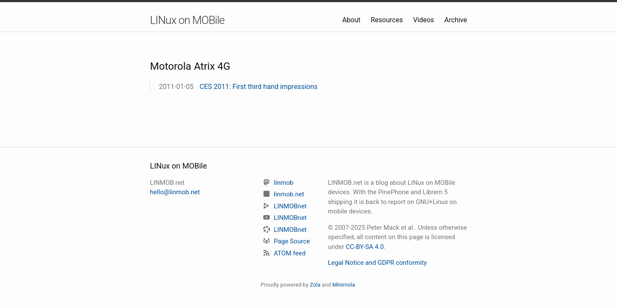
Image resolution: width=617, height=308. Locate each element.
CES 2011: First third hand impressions (258, 87)
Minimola (343, 284)
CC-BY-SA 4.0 (365, 247)
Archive (455, 20)
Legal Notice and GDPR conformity (377, 263)
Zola (315, 284)
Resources (387, 20)
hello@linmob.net (175, 192)
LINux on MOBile (187, 20)
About (352, 20)
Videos (424, 20)
